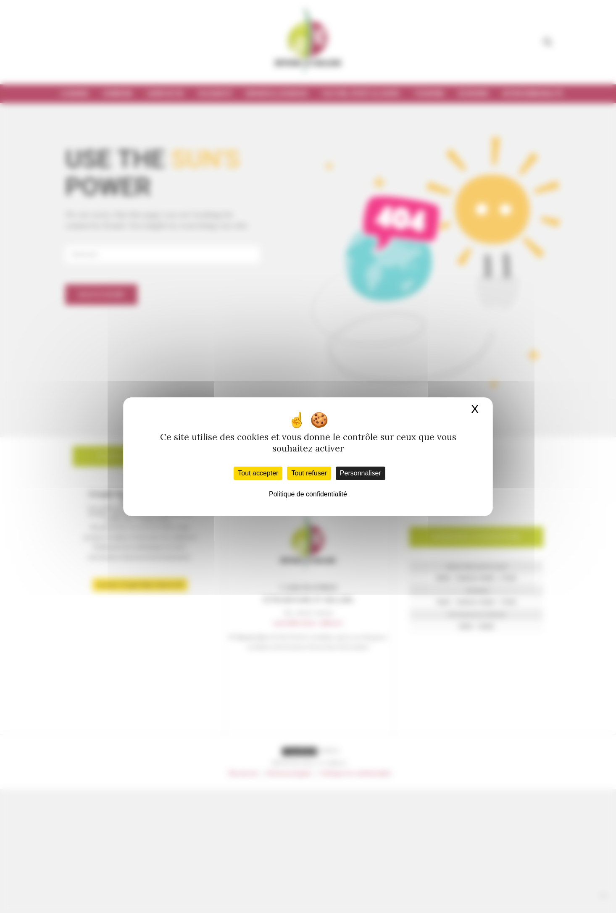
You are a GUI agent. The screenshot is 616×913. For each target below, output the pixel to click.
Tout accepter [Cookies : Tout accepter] (258, 473)
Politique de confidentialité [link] (308, 494)
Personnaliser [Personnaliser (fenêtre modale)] (360, 473)
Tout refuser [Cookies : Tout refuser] (308, 473)
